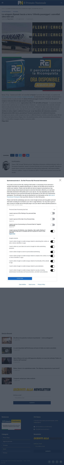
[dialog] (32, 232)
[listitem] (32, 209)
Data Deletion (22, 284)
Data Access (32, 284)
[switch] (52, 213)
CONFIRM (20, 278)
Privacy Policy (41, 284)
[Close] (60, 180)
